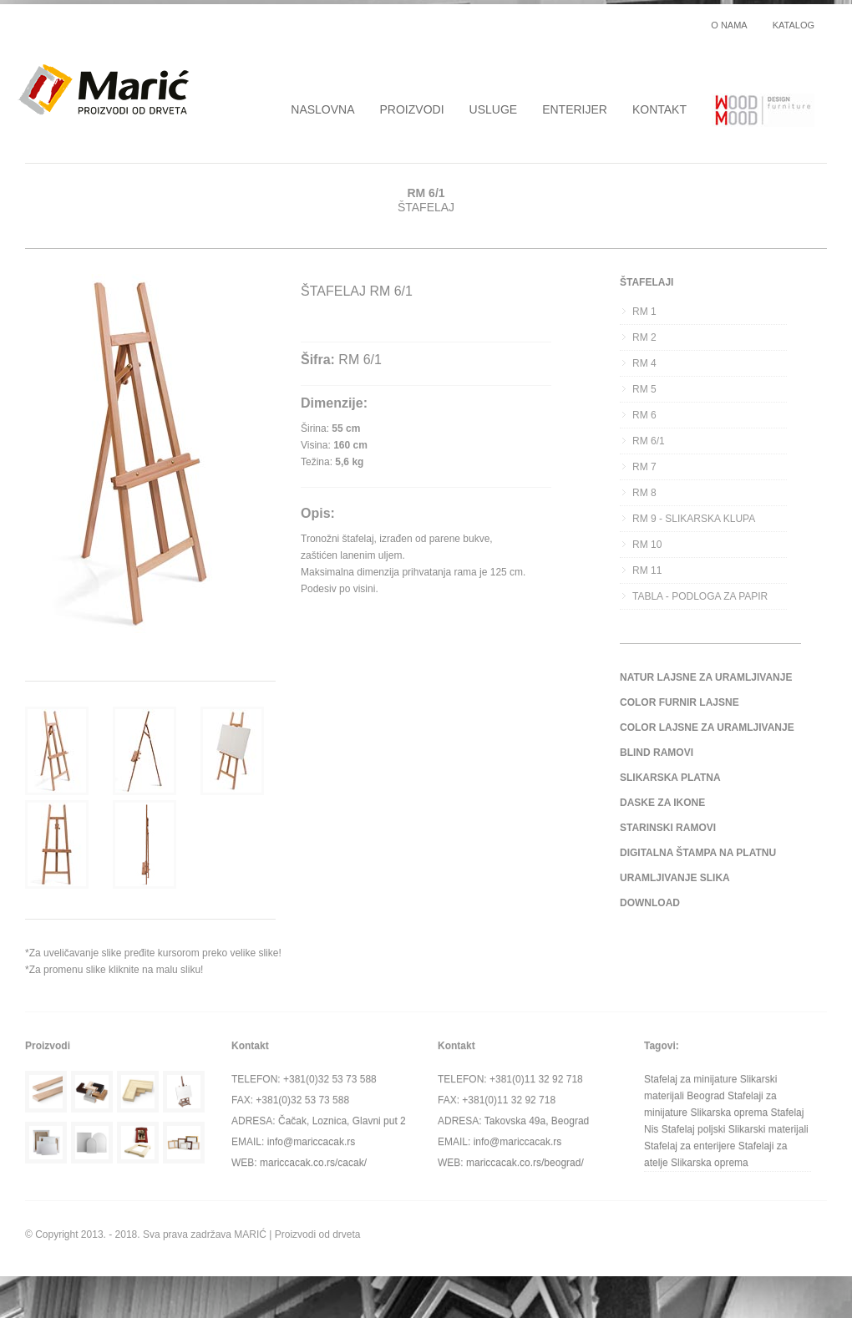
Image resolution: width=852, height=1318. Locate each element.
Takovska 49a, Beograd (536, 1121)
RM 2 (644, 337)
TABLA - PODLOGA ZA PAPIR (700, 596)
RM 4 (644, 363)
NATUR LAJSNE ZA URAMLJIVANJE (706, 677)
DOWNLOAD (650, 903)
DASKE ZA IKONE (662, 803)
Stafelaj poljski (694, 1129)
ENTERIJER (574, 109)
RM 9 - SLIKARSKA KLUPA (693, 519)
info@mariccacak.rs (311, 1142)
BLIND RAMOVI (656, 752)
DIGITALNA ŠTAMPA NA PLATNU (698, 853)
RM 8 (644, 493)
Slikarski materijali (768, 1129)
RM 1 (644, 311)
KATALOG (793, 25)
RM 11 (647, 570)
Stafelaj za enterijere (689, 1146)
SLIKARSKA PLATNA (670, 777)
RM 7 (644, 467)
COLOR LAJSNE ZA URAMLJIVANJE (707, 727)
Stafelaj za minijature (690, 1079)
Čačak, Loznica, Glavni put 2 (342, 1121)
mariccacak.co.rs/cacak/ (313, 1162)
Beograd (705, 1096)
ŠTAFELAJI (646, 282)
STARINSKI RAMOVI (668, 828)
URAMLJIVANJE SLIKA (675, 878)
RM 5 (644, 389)
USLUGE (493, 109)
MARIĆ (250, 1234)
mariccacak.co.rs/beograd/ (525, 1162)
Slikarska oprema (729, 1112)
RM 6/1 (648, 441)
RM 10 (647, 544)
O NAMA (729, 25)
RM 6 (644, 415)
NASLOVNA (322, 109)
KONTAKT (659, 109)
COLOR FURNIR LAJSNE (679, 702)
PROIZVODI (412, 109)
